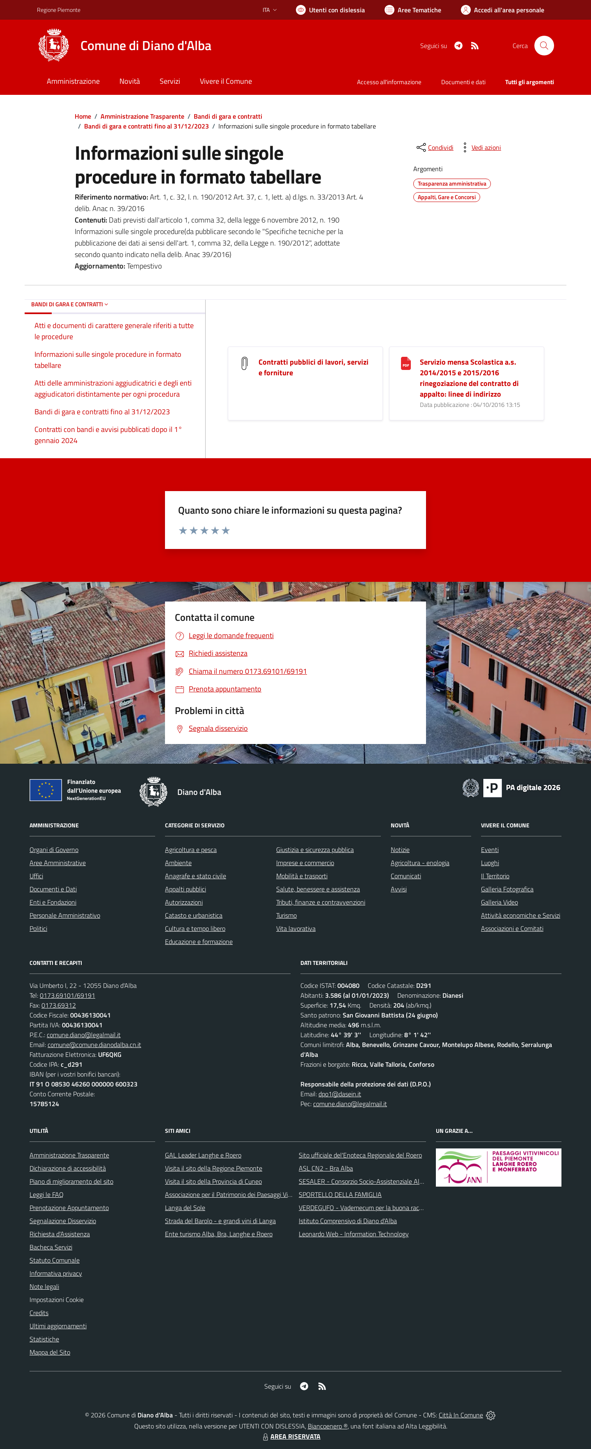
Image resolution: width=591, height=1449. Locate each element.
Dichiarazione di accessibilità (68, 1168)
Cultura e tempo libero (195, 928)
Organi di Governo (54, 849)
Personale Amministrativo (65, 915)
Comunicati (406, 876)
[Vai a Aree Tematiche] (413, 10)
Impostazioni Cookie (57, 1299)
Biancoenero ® (328, 1426)
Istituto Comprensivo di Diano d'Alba (348, 1221)
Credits (39, 1313)
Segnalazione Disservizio (63, 1221)
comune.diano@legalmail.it (84, 1035)
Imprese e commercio (305, 863)
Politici (38, 928)
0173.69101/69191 (67, 995)
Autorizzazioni (184, 902)
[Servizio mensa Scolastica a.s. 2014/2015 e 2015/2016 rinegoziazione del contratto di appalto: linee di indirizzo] (405, 362)
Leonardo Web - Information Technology (354, 1234)
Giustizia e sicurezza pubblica (315, 849)
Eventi (490, 849)
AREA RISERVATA (291, 1436)
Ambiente (178, 863)
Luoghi (490, 863)
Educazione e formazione (199, 941)
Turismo (286, 915)
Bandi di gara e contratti (228, 116)
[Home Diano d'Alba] (124, 45)
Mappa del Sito (50, 1352)
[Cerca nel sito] (544, 45)
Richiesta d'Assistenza (60, 1234)
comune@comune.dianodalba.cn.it (94, 1044)
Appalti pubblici (185, 889)
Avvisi (399, 889)
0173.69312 (58, 1005)
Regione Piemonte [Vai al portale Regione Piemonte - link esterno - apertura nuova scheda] (58, 9)
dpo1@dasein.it (339, 1094)
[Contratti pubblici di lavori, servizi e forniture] (244, 362)
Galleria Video (499, 902)
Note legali (44, 1286)
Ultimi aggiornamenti (58, 1326)
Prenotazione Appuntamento (69, 1207)
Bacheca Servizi (51, 1247)
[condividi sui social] (434, 147)
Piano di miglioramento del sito (71, 1181)
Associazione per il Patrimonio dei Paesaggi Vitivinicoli (237, 1194)
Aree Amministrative (58, 863)
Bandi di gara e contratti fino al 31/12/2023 (146, 126)
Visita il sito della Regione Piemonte (213, 1168)
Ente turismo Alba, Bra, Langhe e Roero (219, 1234)
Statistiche (44, 1339)
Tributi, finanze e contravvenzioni (320, 902)
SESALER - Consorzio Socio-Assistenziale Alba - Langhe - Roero (387, 1181)
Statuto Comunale (55, 1260)
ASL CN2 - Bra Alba (326, 1168)
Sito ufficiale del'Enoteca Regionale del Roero (360, 1155)
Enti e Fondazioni (53, 902)
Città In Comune (461, 1415)
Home (83, 116)
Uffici (36, 876)
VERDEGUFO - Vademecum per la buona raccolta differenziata (383, 1207)
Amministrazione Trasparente (142, 116)
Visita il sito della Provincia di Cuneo (213, 1181)
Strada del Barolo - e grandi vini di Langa (220, 1221)
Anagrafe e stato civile (195, 876)
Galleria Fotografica (507, 889)
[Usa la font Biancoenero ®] (330, 10)
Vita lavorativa (296, 928)
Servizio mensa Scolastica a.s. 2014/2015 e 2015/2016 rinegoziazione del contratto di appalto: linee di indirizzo (469, 378)
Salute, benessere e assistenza (318, 889)
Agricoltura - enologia (420, 863)
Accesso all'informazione (389, 82)
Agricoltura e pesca (191, 849)
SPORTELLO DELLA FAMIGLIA (340, 1194)
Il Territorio (495, 876)
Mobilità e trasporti (302, 876)
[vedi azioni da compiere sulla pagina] (480, 147)
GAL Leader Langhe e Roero (203, 1155)
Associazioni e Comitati (512, 928)
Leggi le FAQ (47, 1194)
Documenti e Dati (53, 889)
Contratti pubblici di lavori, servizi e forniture (314, 367)
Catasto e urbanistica (193, 915)
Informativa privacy (56, 1273)
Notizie (400, 849)
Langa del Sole (185, 1207)
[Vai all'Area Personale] (502, 10)
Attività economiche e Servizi (520, 915)
